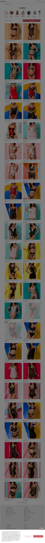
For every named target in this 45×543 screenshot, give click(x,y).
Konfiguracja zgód (28, 536)
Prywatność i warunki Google (8, 536)
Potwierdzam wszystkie (38, 536)
